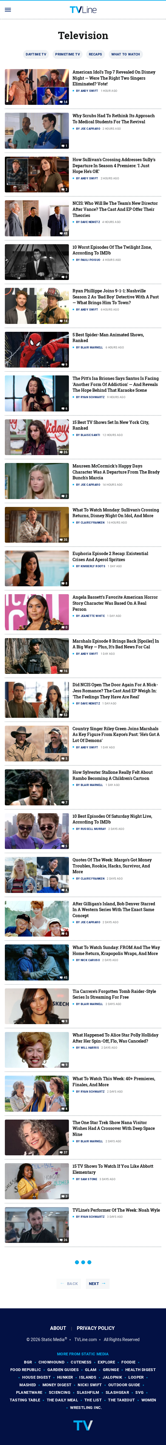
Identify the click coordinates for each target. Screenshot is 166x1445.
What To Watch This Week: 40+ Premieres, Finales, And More (114, 1081)
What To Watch (125, 54)
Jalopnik (112, 1377)
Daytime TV (36, 54)
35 (66, 540)
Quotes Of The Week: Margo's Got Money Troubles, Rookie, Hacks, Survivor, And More (112, 865)
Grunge (111, 1370)
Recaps (95, 54)
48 (66, 233)
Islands (87, 1377)
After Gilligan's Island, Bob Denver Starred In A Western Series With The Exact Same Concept (114, 909)
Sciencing (60, 1392)
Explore (106, 1362)
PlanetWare (29, 1392)
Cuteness (81, 1362)
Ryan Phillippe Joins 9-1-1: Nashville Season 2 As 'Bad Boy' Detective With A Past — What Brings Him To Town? (116, 296)
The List (93, 1400)
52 (66, 715)
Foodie (128, 1362)
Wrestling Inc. (86, 1407)
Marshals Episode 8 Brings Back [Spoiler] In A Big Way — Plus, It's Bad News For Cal (116, 644)
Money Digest (57, 1385)
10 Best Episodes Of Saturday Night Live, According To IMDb (112, 819)
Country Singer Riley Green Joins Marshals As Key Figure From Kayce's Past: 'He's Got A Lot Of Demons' (116, 734)
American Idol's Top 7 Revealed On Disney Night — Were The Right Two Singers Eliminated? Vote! (114, 78)
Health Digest (140, 1370)
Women (148, 1400)
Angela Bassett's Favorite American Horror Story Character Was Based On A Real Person (115, 603)
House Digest (36, 1377)
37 (66, 1152)
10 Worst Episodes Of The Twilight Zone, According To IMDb (112, 250)
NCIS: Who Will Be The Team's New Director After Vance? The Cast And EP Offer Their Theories (115, 209)
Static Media (53, 1340)
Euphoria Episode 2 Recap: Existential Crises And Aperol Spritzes (110, 556)
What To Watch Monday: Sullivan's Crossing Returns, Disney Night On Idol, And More (116, 513)
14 (66, 102)
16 (66, 671)
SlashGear (117, 1392)
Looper (136, 1377)
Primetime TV (67, 54)
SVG (139, 1392)
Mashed (27, 1385)
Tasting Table (25, 1400)
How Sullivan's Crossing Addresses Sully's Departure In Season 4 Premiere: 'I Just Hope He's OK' (114, 165)
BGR (28, 1362)
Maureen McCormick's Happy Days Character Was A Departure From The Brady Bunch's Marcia (116, 472)
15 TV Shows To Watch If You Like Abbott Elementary (113, 1169)
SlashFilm (88, 1392)
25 (66, 452)
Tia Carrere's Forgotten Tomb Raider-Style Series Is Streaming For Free (114, 994)
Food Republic (25, 1370)
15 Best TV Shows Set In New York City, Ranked (111, 425)
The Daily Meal (62, 1400)
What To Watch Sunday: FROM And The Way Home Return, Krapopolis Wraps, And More (116, 950)
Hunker (65, 1377)
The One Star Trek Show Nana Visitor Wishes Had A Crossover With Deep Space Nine (114, 1128)
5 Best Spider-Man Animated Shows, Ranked (108, 338)
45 (66, 977)
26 (66, 1240)
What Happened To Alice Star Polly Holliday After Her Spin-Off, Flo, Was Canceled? (115, 1038)
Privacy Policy (96, 1328)
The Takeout (121, 1400)
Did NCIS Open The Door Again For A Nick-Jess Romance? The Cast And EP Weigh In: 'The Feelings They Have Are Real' (115, 690)
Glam (91, 1370)
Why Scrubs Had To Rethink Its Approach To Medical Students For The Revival (114, 119)
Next (94, 1284)
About (58, 1328)
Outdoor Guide (124, 1385)
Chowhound (52, 1362)
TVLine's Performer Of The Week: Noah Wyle (116, 1210)
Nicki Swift (90, 1385)
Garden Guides (63, 1370)
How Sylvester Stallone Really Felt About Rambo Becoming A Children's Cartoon (113, 775)
